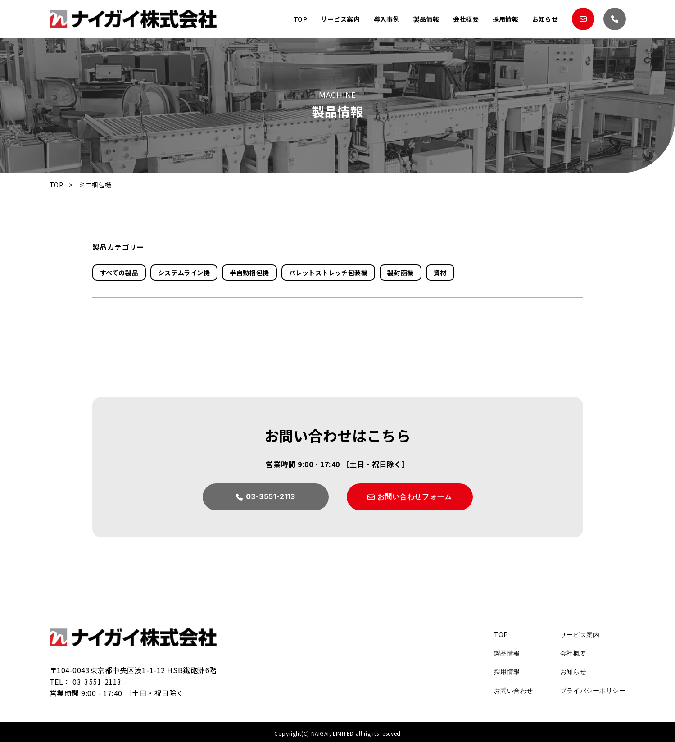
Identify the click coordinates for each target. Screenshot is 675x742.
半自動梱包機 (249, 272)
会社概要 (466, 18)
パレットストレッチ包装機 (328, 272)
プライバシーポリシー (593, 690)
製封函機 (400, 272)
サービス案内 (339, 18)
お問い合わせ (513, 690)
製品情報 (426, 18)
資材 (440, 272)
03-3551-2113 (97, 681)
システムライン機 (184, 272)
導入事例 (386, 18)
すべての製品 (119, 272)
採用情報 (505, 18)
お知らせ (545, 18)
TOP (300, 18)
